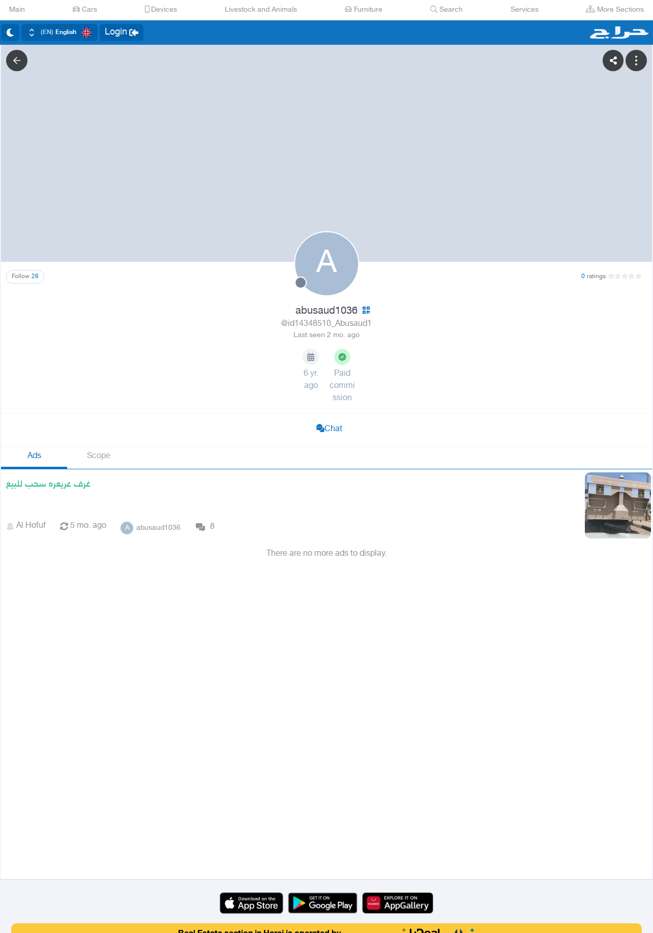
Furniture (363, 10)
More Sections (615, 10)
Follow (25, 277)
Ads (34, 456)
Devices (161, 10)
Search (446, 10)
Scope (98, 456)
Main (17, 10)
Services (525, 10)
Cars (85, 10)
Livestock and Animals (261, 10)
